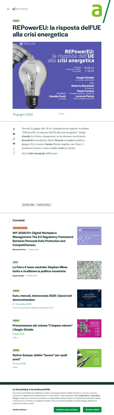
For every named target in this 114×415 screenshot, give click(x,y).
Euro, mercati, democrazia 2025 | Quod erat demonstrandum (42, 297)
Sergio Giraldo (18, 276)
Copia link (14, 139)
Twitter (14, 134)
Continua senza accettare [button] (67, 409)
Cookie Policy (83, 395)
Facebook (14, 129)
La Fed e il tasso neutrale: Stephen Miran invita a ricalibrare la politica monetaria (40, 269)
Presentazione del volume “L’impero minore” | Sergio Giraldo (43, 327)
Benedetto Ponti (19, 249)
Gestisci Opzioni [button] (19, 409)
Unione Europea (43, 205)
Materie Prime (28, 205)
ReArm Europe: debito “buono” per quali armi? (40, 357)
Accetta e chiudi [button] (92, 409)
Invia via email (14, 143)
